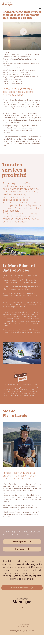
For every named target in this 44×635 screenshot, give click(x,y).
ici (3, 334)
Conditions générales (22, 626)
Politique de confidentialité (22, 624)
